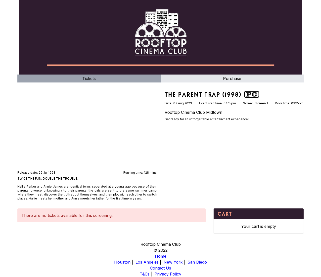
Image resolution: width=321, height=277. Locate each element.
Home (160, 256)
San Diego (197, 262)
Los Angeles (147, 262)
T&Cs (144, 274)
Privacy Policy (167, 274)
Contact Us (160, 268)
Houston (122, 262)
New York (173, 262)
